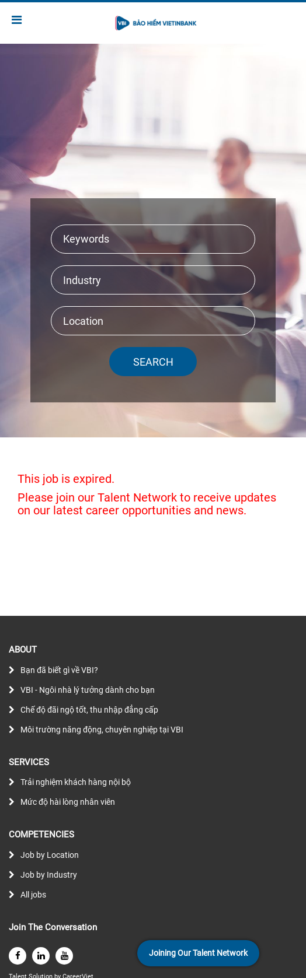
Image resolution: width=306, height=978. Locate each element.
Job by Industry (48, 874)
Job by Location (49, 855)
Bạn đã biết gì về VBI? (59, 670)
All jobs (33, 894)
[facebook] (17, 956)
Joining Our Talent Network (198, 953)
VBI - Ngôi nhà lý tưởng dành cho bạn (87, 690)
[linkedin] (41, 956)
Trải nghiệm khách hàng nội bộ (75, 782)
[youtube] (64, 956)
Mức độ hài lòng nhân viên (67, 802)
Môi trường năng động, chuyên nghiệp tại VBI (101, 729)
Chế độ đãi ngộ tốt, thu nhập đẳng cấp (89, 709)
